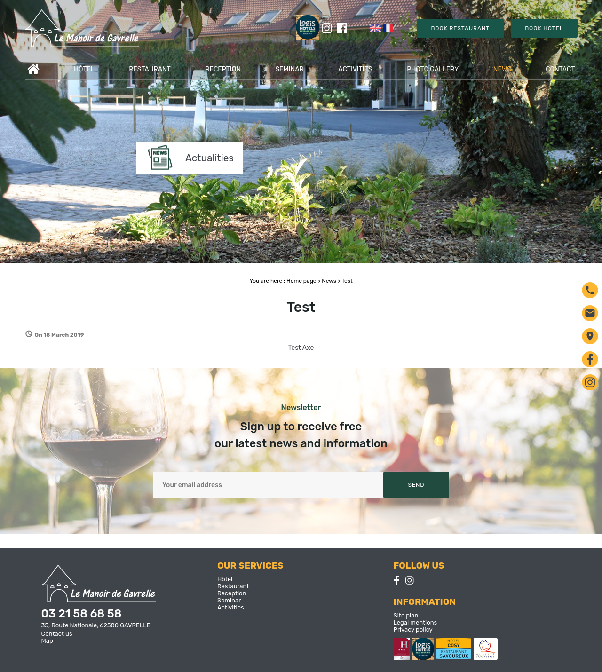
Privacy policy (413, 629)
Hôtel (84, 69)
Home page (301, 280)
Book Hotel (544, 28)
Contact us (56, 633)
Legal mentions (415, 622)
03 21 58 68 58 (81, 613)
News (502, 69)
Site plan (406, 615)
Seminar (289, 69)
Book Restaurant (460, 28)
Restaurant (150, 69)
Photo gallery (433, 69)
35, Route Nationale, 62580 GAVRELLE (95, 625)
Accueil (33, 69)
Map (47, 640)
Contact (560, 69)
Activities (355, 69)
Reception (222, 69)
